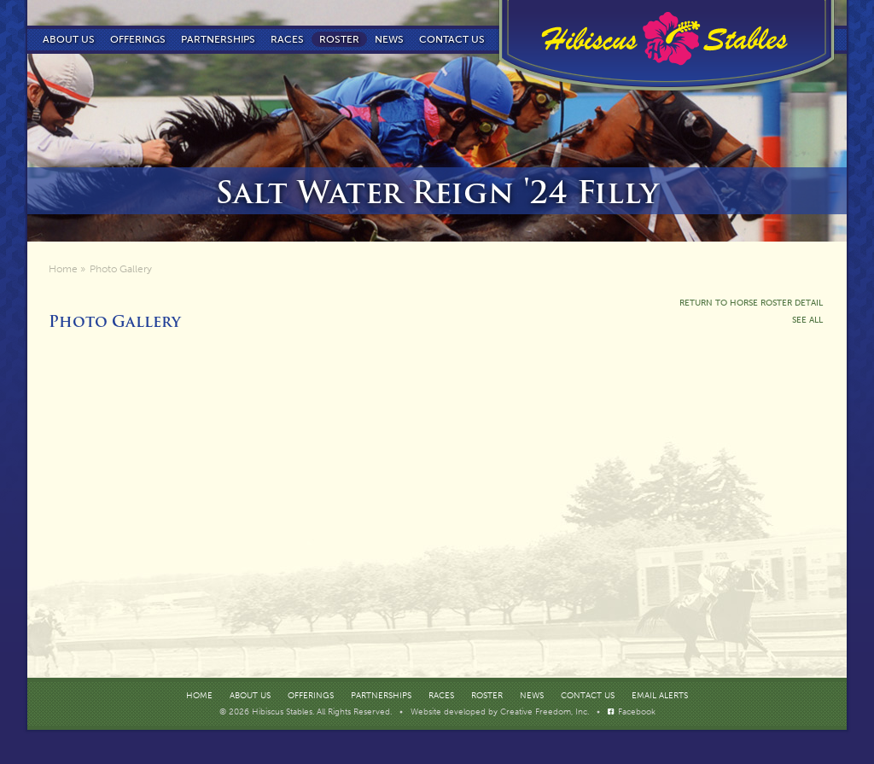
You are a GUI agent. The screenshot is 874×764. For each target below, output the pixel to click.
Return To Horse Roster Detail (751, 303)
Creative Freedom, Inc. (545, 712)
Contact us (452, 39)
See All (807, 320)
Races (287, 39)
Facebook (637, 712)
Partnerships (218, 39)
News (389, 39)
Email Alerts (660, 696)
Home (63, 269)
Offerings (138, 39)
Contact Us (588, 696)
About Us (69, 39)
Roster (339, 39)
